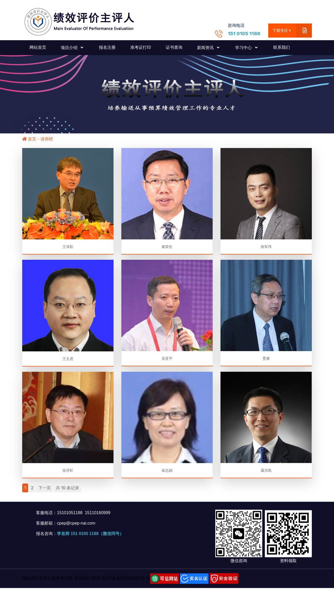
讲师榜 (46, 139)
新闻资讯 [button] (206, 47)
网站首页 (37, 47)
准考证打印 (140, 47)
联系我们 (281, 47)
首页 (29, 139)
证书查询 (174, 47)
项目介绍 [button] (70, 47)
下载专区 (292, 30)
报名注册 (107, 47)
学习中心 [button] (244, 47)
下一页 (44, 491)
